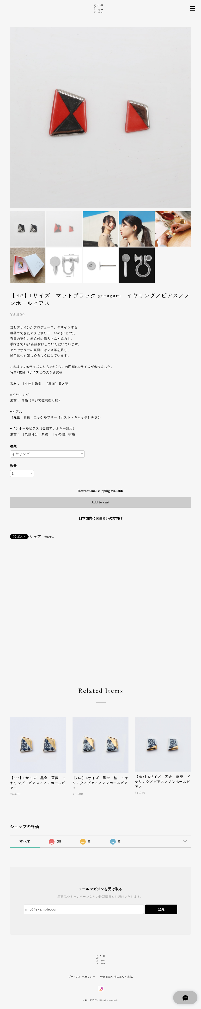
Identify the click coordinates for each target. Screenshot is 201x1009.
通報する (49, 537)
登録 (161, 909)
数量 (13, 466)
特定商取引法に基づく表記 (116, 976)
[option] (100, 117)
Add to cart (100, 502)
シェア (35, 537)
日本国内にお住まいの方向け (100, 518)
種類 (13, 446)
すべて (24, 841)
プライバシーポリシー (81, 976)
